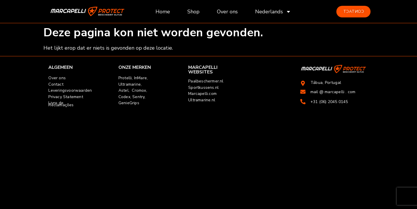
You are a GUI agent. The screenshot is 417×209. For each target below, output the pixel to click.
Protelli (125, 78)
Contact (55, 84)
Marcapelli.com (202, 93)
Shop (193, 11)
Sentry (138, 97)
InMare (140, 78)
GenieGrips (128, 103)
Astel (123, 90)
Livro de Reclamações (61, 104)
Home (163, 11)
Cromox (139, 90)
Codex (124, 97)
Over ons (227, 11)
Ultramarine (129, 84)
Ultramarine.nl (201, 100)
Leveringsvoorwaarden (70, 90)
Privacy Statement (65, 97)
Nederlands (273, 11)
